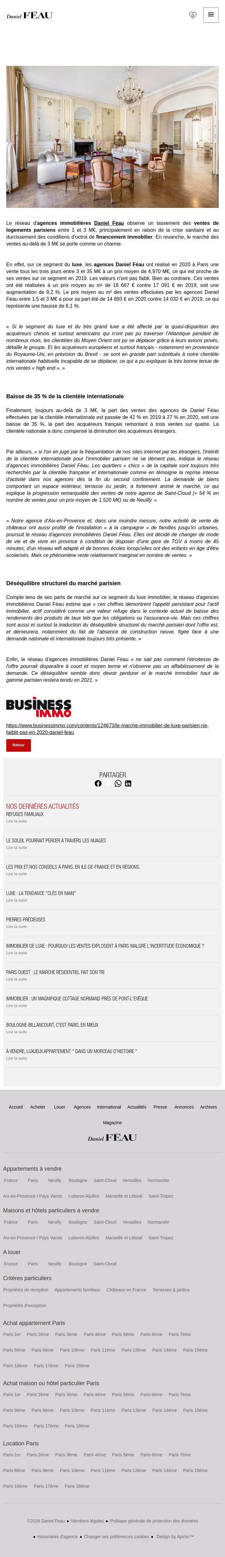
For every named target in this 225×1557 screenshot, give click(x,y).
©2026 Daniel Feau (46, 1520)
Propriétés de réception (25, 1289)
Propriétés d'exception (24, 1305)
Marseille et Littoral (124, 1196)
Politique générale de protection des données (154, 1520)
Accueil (29, 15)
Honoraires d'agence (58, 1536)
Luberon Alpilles (83, 1196)
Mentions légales (87, 1520)
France (11, 1180)
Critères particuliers (27, 1278)
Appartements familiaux (77, 1289)
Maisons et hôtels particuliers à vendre (51, 1210)
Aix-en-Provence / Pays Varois (32, 1196)
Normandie (158, 1180)
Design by (174, 1536)
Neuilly (54, 1180)
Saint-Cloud (104, 1180)
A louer (12, 1252)
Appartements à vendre (32, 1169)
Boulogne (78, 1180)
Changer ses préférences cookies (116, 1536)
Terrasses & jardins (171, 1289)
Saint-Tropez (160, 1196)
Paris (33, 1180)
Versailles (131, 1180)
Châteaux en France (126, 1289)
